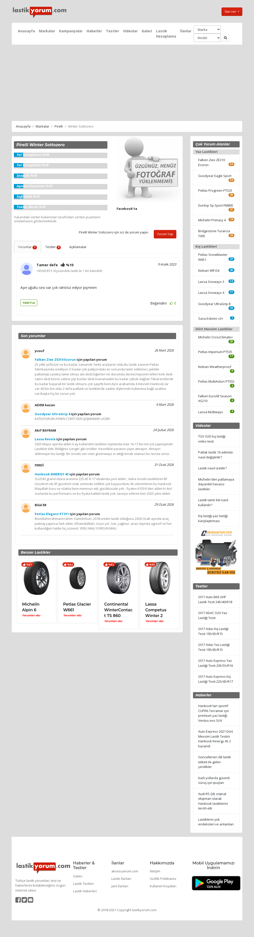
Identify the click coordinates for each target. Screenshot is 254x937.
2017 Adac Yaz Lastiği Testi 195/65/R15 (214, 647)
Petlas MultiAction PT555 (216, 381)
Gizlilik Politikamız (163, 878)
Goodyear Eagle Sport (214, 176)
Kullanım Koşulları (163, 886)
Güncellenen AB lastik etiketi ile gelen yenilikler (214, 762)
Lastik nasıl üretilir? (212, 468)
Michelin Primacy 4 (212, 220)
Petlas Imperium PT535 (215, 352)
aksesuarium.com (124, 871)
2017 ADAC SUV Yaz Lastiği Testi (212, 615)
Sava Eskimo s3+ (210, 318)
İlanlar (185, 31)
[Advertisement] (127, 82)
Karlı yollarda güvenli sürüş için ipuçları (214, 780)
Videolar (130, 31)
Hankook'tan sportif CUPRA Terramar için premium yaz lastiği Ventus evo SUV (213, 713)
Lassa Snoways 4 (211, 292)
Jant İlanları (119, 886)
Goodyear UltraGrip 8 (214, 304)
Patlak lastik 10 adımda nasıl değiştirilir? (215, 454)
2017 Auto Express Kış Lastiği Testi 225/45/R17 (215, 679)
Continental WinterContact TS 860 (118, 610)
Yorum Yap (165, 234)
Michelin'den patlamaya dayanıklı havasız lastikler (216, 484)
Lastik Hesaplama (166, 34)
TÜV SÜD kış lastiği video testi (211, 439)
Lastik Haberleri (85, 891)
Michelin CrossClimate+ (215, 337)
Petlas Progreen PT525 (215, 190)
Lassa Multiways (210, 412)
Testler (112, 31)
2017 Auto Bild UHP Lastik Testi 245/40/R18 (215, 599)
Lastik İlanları (121, 878)
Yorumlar (27, 247)
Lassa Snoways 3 (211, 281)
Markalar (47, 31)
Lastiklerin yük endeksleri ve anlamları (216, 822)
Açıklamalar (78, 247)
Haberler (94, 31)
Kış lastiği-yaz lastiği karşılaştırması (213, 518)
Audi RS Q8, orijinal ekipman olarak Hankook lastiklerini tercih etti (213, 801)
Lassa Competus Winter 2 (155, 610)
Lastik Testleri (83, 883)
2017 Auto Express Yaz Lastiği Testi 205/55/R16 (215, 663)
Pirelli (59, 126)
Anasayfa (26, 31)
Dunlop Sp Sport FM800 (215, 205)
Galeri (147, 31)
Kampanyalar (71, 31)
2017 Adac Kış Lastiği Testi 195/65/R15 (213, 631)
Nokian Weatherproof (214, 366)
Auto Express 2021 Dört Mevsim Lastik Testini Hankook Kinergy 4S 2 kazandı (215, 738)
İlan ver (231, 11)
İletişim (155, 871)
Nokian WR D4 (208, 270)
